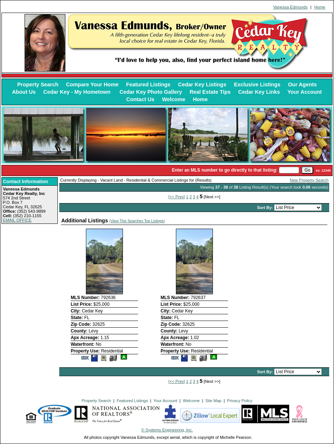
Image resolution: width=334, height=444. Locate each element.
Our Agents (302, 84)
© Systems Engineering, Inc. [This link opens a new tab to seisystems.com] (167, 430)
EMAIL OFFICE (17, 220)
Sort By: (265, 207)
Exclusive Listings (257, 84)
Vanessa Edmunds (290, 7)
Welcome (174, 99)
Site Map (213, 400)
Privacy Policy (239, 400)
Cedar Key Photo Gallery (151, 92)
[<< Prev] (176, 197)
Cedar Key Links (259, 92)
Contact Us (140, 99)
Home (319, 7)
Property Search (38, 84)
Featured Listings (148, 84)
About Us (24, 92)
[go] (307, 170)
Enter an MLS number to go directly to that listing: (224, 170)
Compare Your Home (92, 84)
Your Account (304, 92)
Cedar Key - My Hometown (77, 92)
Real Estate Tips (210, 92)
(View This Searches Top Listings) (137, 221)
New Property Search (309, 180)
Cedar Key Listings (202, 84)
